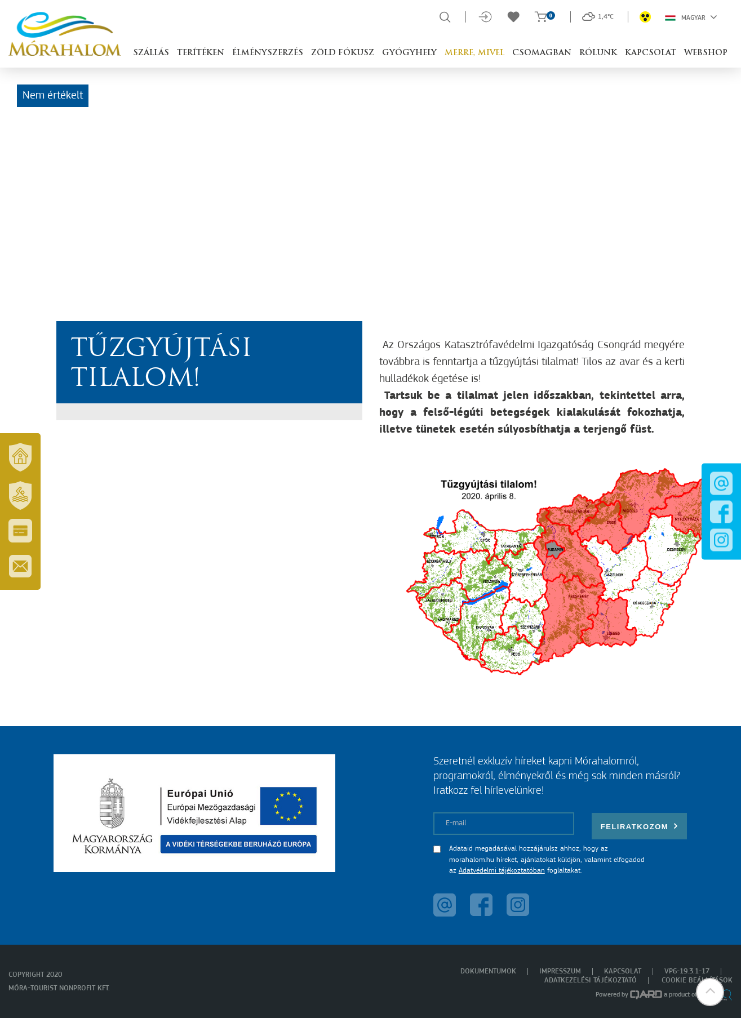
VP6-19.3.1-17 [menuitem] (686, 971)
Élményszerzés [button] (267, 53)
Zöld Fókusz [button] (342, 53)
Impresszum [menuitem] (560, 971)
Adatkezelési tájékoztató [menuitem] (590, 980)
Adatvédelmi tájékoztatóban (502, 870)
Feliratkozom (639, 826)
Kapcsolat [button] (650, 53)
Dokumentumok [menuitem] (488, 971)
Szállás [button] (151, 53)
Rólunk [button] (598, 53)
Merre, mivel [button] (474, 53)
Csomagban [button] (541, 53)
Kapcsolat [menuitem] (622, 971)
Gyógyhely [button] (409, 53)
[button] (710, 992)
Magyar (691, 17)
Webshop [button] (705, 53)
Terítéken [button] (200, 53)
